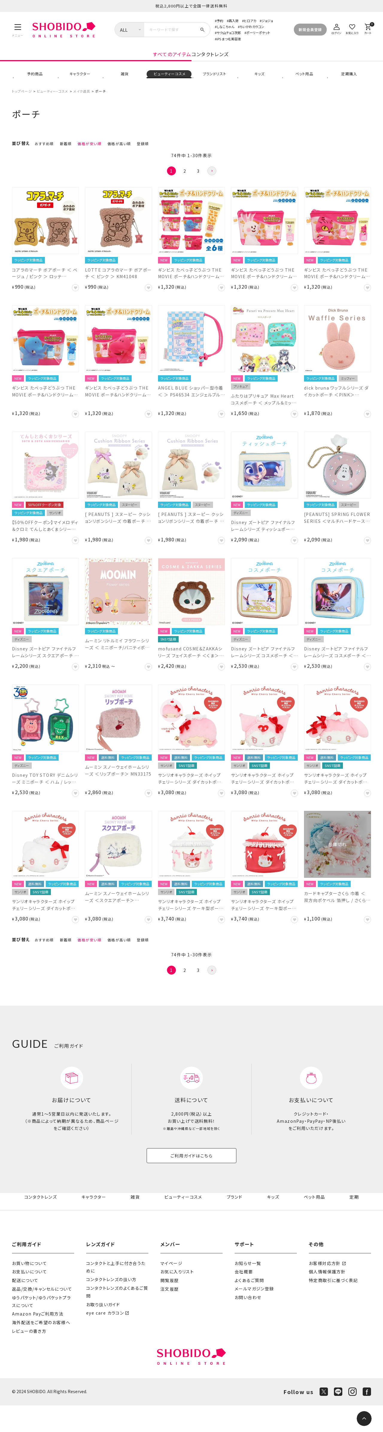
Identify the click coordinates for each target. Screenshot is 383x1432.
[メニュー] (18, 30)
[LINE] (338, 1418)
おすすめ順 (44, 155)
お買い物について (29, 1290)
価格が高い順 (119, 155)
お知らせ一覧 (248, 1290)
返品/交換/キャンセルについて (42, 1315)
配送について (25, 1307)
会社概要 (244, 1298)
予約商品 (34, 82)
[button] (211, 183)
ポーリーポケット (258, 32)
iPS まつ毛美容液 (229, 39)
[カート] (367, 28)
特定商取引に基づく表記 (333, 1307)
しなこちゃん (225, 26)
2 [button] (184, 183)
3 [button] (198, 183)
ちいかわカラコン (252, 26)
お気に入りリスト (177, 1298)
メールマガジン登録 (254, 1315)
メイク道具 (81, 103)
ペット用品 (303, 82)
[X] (324, 1418)
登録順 (143, 155)
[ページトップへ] (364, 1418)
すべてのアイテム (124, 60)
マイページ (171, 1290)
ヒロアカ (250, 21)
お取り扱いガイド (103, 1331)
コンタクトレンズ (258, 60)
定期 (355, 1221)
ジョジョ (267, 21)
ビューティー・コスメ (52, 103)
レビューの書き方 (29, 1358)
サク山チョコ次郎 (229, 32)
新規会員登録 (310, 29)
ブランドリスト (214, 82)
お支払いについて (29, 1298)
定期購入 (348, 82)
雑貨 (124, 82)
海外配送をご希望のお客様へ (41, 1349)
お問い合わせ (248, 1324)
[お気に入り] (352, 28)
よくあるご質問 (249, 1307)
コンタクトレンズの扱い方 (111, 1306)
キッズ (259, 82)
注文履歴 (169, 1315)
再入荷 (233, 21)
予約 (220, 21)
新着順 (66, 155)
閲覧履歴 (169, 1307)
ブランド (235, 1221)
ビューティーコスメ (169, 82)
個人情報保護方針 (327, 1298)
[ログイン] (336, 28)
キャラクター (79, 82)
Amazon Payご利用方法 (37, 1341)
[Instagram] (352, 1418)
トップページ (22, 103)
